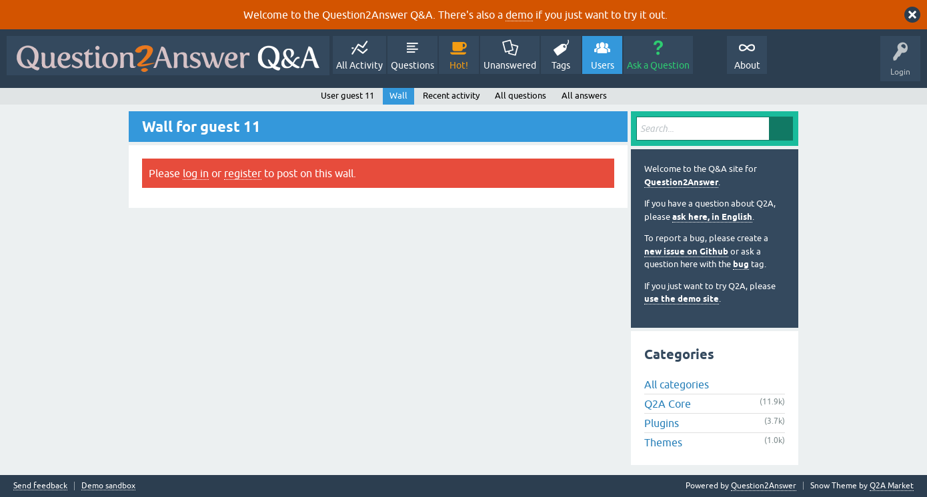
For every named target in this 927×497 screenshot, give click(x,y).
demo (519, 15)
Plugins (661, 423)
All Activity (359, 65)
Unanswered (510, 65)
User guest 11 (347, 96)
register (242, 173)
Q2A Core (667, 404)
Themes (663, 442)
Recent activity (451, 96)
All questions (520, 96)
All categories (676, 384)
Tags (561, 65)
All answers (584, 96)
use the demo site (681, 299)
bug (741, 264)
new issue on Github (686, 251)
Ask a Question (658, 65)
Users (602, 65)
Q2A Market (892, 485)
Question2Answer (681, 182)
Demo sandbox (108, 486)
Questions (412, 65)
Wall (398, 96)
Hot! (458, 65)
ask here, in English (712, 217)
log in (196, 173)
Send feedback (40, 486)
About (747, 65)
